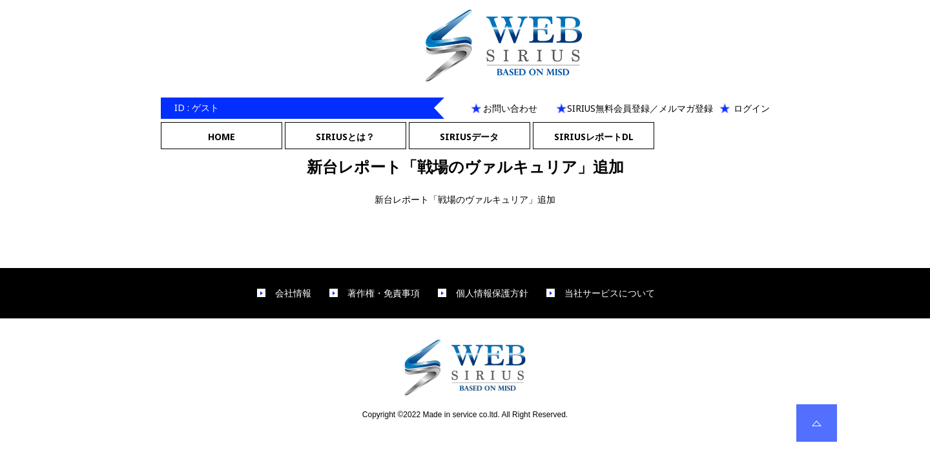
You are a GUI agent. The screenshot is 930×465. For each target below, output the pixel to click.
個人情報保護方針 (492, 293)
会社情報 (293, 293)
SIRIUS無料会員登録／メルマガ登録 (640, 108)
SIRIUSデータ (469, 136)
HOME (221, 136)
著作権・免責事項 (383, 293)
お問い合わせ (510, 108)
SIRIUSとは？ (345, 136)
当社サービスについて (609, 293)
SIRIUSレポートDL (594, 136)
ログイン (752, 108)
